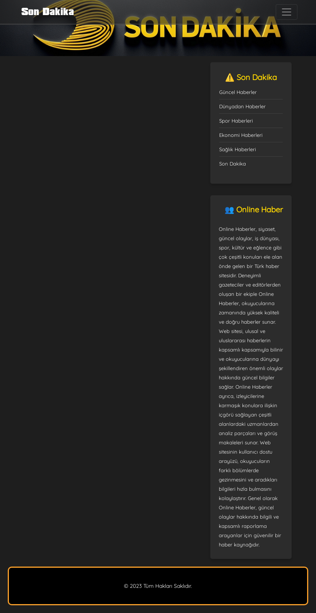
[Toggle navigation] (286, 12)
